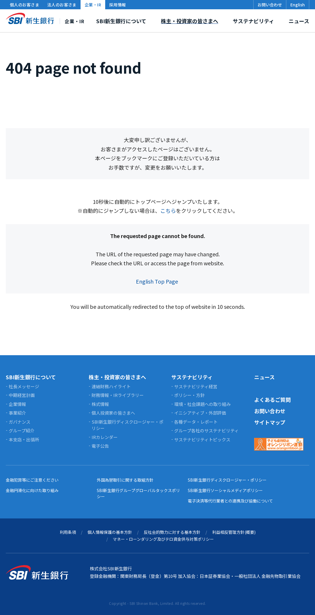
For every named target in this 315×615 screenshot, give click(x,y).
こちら (168, 210)
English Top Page (157, 281)
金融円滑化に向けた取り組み (32, 490)
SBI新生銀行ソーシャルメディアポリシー (225, 490)
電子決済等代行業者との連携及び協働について (230, 501)
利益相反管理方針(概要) (234, 532)
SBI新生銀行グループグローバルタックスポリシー (138, 493)
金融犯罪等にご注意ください (32, 480)
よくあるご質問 (272, 399)
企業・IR (93, 5)
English (297, 5)
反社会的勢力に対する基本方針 (172, 532)
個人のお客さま (24, 5)
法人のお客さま (62, 5)
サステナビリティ (192, 377)
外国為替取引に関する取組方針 (125, 480)
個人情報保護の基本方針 (110, 532)
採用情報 (117, 5)
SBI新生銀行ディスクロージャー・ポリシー (227, 480)
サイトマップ (269, 422)
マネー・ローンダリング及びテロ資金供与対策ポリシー (163, 539)
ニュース (264, 377)
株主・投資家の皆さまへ (117, 377)
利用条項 (68, 532)
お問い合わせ (269, 411)
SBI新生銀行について (31, 377)
